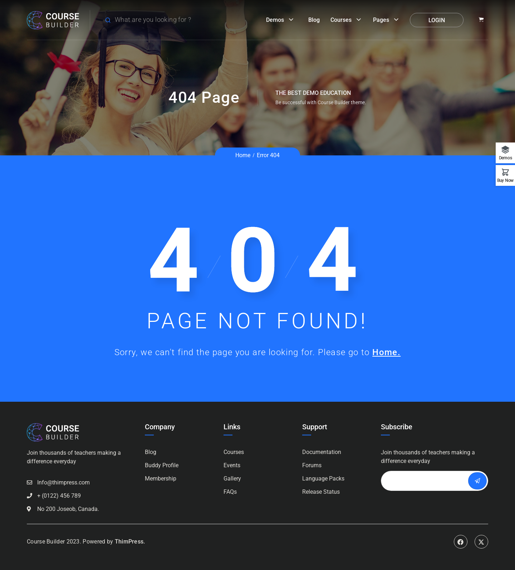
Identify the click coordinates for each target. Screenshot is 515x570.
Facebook (460, 542)
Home (242, 155)
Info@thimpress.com (63, 482)
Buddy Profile (161, 465)
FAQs (230, 491)
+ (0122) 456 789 (59, 495)
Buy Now (505, 180)
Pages (381, 19)
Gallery (232, 478)
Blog (314, 19)
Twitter (481, 542)
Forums (312, 465)
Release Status (321, 491)
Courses (341, 19)
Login (436, 20)
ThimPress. (130, 541)
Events (232, 465)
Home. (386, 352)
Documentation (321, 452)
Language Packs (323, 478)
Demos (275, 19)
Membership (160, 478)
